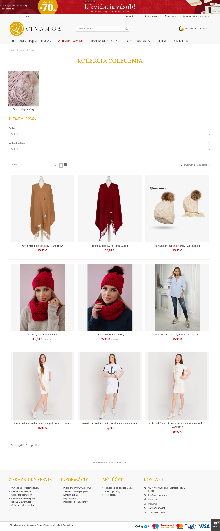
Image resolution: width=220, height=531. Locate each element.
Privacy (118, 463)
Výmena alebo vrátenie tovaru (25, 488)
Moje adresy (110, 495)
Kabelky (161, 41)
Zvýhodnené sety (138, 41)
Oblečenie (181, 41)
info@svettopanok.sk (158, 495)
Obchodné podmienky (21, 495)
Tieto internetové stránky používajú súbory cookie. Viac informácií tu (41, 525)
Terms (125, 463)
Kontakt (153, 480)
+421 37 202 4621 (156, 508)
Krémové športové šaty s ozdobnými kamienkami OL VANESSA (177, 425)
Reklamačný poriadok (21, 491)
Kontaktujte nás (70, 495)
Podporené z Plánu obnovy (75, 502)
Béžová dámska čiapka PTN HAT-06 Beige (178, 245)
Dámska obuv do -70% (105, 41)
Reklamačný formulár (21, 502)
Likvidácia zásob (70, 41)
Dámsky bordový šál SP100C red (110, 245)
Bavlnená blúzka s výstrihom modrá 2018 (177, 334)
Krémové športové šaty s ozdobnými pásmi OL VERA (42, 423)
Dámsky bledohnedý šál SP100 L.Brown (42, 245)
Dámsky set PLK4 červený (42, 334)
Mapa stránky (69, 498)
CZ (12, 16)
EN (27, 16)
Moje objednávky (112, 491)
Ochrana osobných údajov (23, 505)
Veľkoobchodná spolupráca (75, 491)
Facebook (171, 16)
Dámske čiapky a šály (23, 109)
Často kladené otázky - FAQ (24, 498)
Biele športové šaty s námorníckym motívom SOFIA (110, 423)
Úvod (11, 50)
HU (20, 16)
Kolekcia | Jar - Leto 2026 (36, 41)
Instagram (151, 16)
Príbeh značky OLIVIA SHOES (77, 488)
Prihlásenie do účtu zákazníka (118, 488)
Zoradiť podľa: (17, 165)
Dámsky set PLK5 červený (110, 334)
